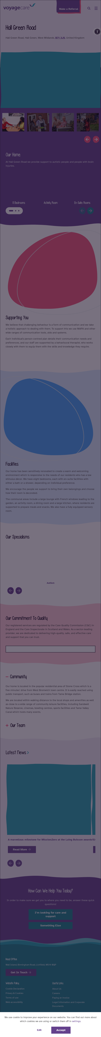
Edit (39, 1030)
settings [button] (76, 1021)
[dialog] (50, 518)
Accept (61, 1030)
